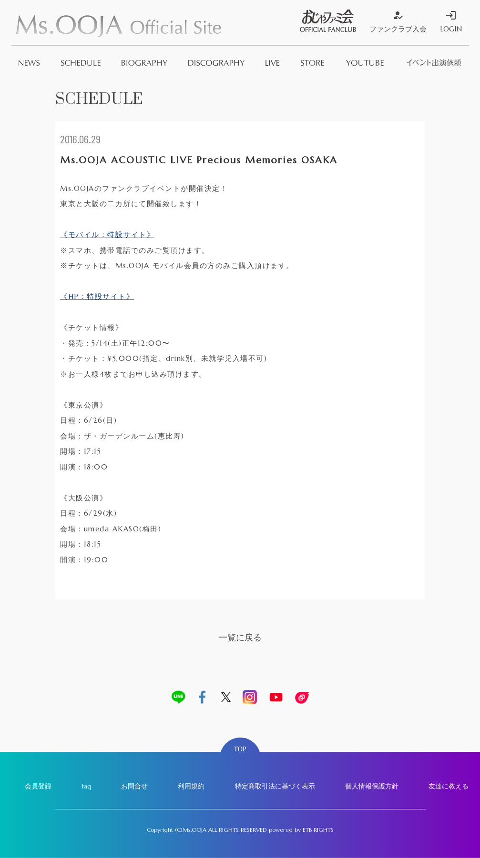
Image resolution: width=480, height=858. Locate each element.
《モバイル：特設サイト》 (107, 234)
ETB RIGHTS (318, 829)
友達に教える (449, 786)
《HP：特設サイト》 (97, 296)
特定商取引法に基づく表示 (275, 786)
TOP (240, 749)
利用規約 (191, 786)
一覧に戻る (240, 637)
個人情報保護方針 (371, 786)
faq (86, 786)
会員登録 (38, 786)
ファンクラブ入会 (398, 21)
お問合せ (134, 786)
